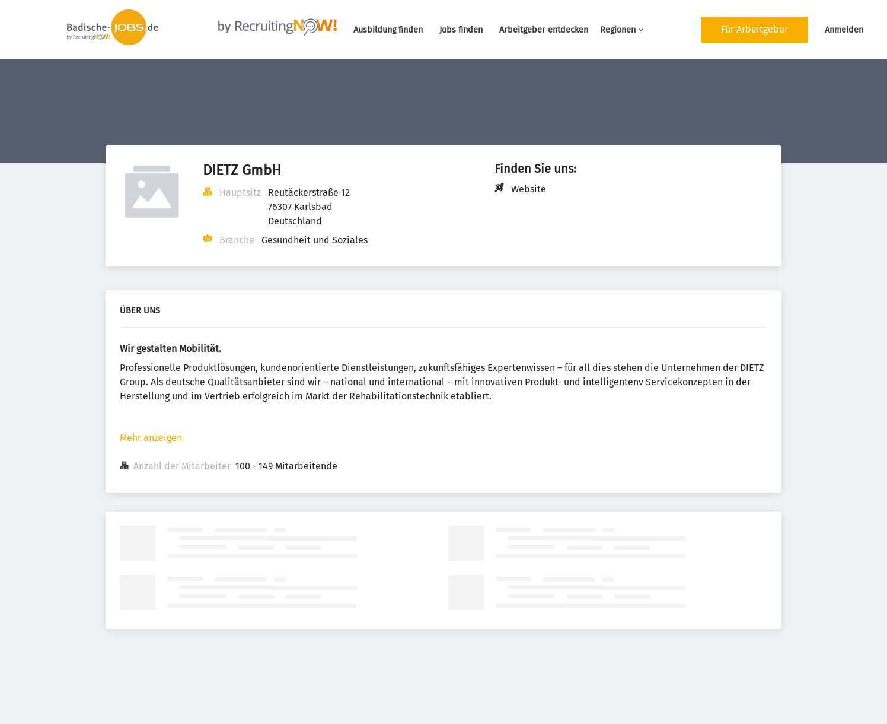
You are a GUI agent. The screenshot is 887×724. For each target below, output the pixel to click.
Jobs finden (461, 30)
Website (528, 189)
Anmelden (844, 30)
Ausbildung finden (388, 30)
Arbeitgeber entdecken (543, 30)
